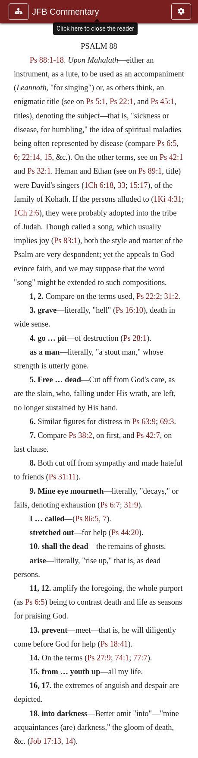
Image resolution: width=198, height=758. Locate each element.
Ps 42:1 (171, 157)
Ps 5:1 (96, 101)
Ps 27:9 (99, 657)
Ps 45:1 (162, 101)
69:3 (167, 421)
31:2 (171, 296)
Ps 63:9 (144, 421)
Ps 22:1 (121, 101)
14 (69, 741)
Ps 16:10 (129, 310)
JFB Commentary (65, 11)
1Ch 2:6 (26, 213)
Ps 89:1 (150, 171)
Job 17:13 (45, 741)
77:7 (140, 657)
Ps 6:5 (166, 143)
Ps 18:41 (114, 644)
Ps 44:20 (125, 532)
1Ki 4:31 (168, 199)
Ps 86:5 (87, 518)
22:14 (31, 157)
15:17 (138, 185)
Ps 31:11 (62, 477)
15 (48, 157)
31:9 (131, 505)
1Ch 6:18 (98, 185)
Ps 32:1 (39, 171)
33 (121, 185)
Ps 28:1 (135, 338)
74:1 (122, 657)
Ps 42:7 (148, 435)
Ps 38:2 (80, 435)
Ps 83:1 (66, 240)
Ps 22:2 (148, 296)
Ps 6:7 (109, 505)
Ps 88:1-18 (47, 60)
